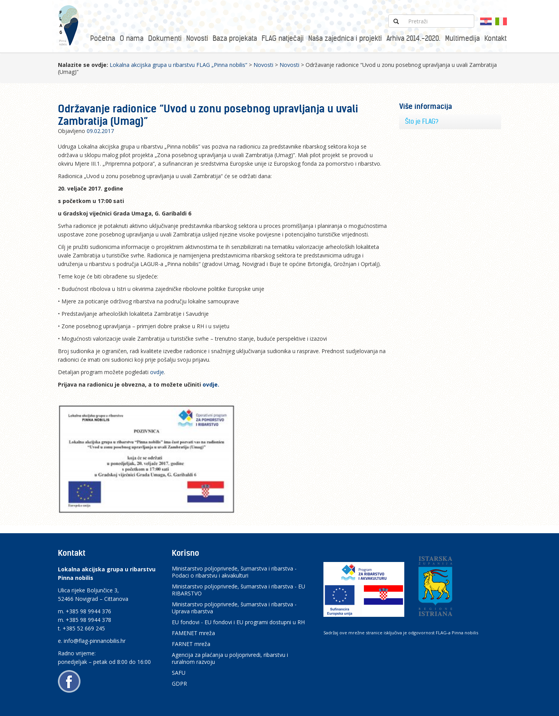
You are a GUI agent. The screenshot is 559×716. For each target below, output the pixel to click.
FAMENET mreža (193, 633)
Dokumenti (165, 38)
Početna (102, 38)
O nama (131, 38)
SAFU (178, 672)
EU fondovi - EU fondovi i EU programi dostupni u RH (238, 622)
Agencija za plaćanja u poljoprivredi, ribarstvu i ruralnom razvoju (230, 658)
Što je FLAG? (421, 121)
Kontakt (495, 38)
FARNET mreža (191, 644)
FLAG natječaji (283, 38)
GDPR (179, 683)
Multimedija (462, 38)
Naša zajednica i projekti (345, 38)
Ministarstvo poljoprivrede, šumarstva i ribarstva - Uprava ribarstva (234, 607)
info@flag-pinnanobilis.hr (95, 640)
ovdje (157, 372)
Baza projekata (235, 38)
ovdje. (212, 384)
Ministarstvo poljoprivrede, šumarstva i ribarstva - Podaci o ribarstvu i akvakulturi (234, 572)
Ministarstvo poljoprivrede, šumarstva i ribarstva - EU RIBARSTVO (238, 590)
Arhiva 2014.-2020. (413, 38)
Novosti (197, 38)
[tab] (450, 121)
